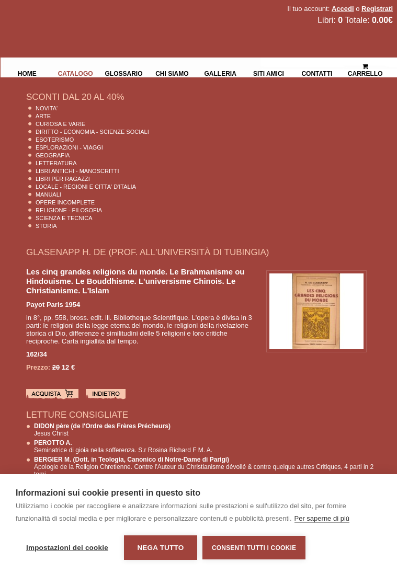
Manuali (48, 194)
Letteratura (56, 163)
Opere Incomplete (65, 202)
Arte (43, 116)
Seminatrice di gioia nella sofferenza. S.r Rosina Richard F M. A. (123, 446)
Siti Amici (268, 72)
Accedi (343, 9)
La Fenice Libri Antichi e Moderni (91, 15)
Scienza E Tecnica (64, 218)
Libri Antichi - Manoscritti (77, 171)
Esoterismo (55, 139)
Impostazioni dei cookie (67, 548)
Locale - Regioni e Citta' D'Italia (86, 187)
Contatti (316, 72)
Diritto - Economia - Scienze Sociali (92, 132)
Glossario (123, 72)
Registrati (377, 9)
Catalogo (75, 72)
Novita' (47, 108)
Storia (46, 226)
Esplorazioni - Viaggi (69, 147)
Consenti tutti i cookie (254, 548)
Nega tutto (160, 548)
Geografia (53, 155)
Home (27, 72)
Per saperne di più (322, 518)
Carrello (365, 65)
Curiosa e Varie (60, 124)
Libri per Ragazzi (63, 179)
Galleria (220, 72)
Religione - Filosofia (69, 210)
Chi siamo (171, 72)
